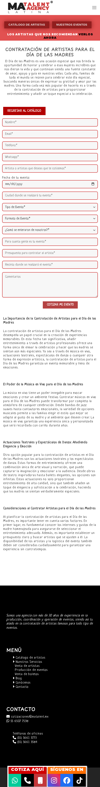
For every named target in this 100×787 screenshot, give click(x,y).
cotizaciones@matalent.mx (27, 717)
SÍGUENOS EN (66, 769)
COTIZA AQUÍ (27, 769)
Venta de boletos (27, 674)
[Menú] (94, 7)
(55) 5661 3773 (25, 738)
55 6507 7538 (17, 721)
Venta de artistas (27, 666)
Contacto (21, 687)
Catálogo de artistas (29, 658)
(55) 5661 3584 (25, 742)
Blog (17, 678)
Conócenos (22, 683)
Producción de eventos (31, 670)
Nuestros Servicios (27, 662)
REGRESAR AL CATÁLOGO (24, 111)
